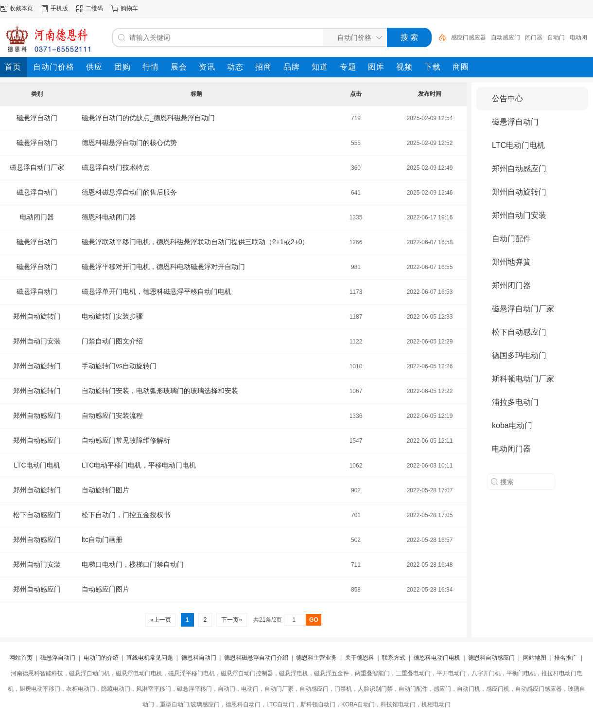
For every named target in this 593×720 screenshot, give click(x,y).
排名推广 (565, 657)
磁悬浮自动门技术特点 (116, 167)
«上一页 (161, 619)
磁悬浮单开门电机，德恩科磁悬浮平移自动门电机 (156, 291)
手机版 (59, 8)
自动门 (556, 37)
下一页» (232, 619)
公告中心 (507, 98)
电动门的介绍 (101, 657)
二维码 (94, 8)
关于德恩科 (359, 657)
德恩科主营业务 (316, 657)
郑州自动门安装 (37, 341)
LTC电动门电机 (37, 465)
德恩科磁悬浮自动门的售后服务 (129, 192)
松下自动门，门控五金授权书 (126, 515)
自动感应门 (505, 37)
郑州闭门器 (511, 285)
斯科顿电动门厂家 (523, 379)
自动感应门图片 (105, 589)
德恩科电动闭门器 (109, 217)
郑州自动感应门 (37, 415)
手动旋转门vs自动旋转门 (119, 366)
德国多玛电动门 (519, 355)
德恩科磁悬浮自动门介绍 (256, 657)
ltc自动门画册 (102, 539)
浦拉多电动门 (515, 402)
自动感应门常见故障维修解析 (126, 440)
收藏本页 (21, 8)
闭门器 (533, 37)
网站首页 (21, 657)
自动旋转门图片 (105, 490)
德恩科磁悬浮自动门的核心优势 (129, 142)
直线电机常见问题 (149, 657)
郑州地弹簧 (511, 262)
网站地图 (534, 657)
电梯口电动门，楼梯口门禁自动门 (133, 564)
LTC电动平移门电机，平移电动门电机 (139, 465)
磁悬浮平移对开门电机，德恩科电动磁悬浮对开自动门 (163, 266)
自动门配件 (511, 238)
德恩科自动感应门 (491, 657)
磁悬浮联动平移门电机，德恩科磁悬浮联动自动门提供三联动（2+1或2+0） (195, 242)
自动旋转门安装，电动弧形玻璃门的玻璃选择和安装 (160, 391)
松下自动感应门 (37, 515)
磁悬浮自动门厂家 (37, 167)
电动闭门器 (37, 217)
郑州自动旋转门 (37, 316)
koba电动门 (512, 425)
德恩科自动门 (198, 657)
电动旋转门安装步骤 (112, 316)
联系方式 (393, 657)
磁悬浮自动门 (37, 118)
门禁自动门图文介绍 (112, 341)
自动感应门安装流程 (112, 415)
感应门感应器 (468, 37)
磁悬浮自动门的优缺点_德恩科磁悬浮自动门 (148, 118)
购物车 (129, 8)
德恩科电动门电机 (437, 657)
